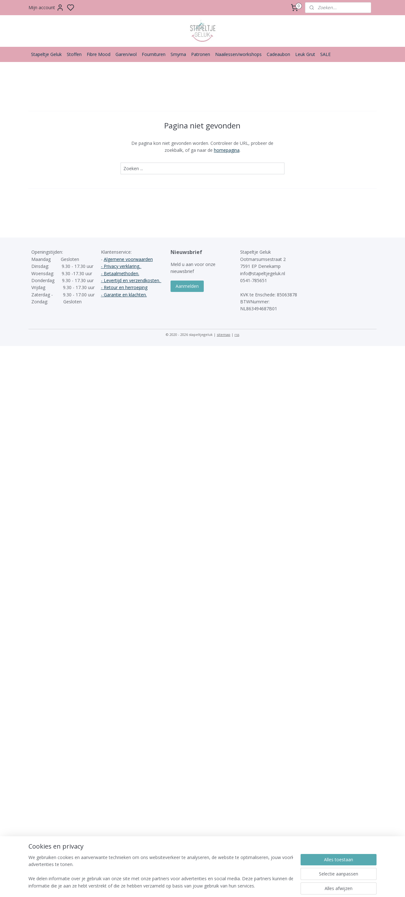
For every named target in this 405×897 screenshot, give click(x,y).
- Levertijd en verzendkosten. (131, 280)
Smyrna (178, 54)
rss (236, 334)
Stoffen (74, 54)
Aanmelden (187, 286)
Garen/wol (126, 54)
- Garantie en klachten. (124, 295)
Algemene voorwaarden (128, 259)
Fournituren (153, 54)
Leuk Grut (305, 54)
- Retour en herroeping (124, 287)
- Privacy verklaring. (121, 266)
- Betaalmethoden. (120, 273)
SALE (325, 54)
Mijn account (46, 7)
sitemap (223, 334)
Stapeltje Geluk (46, 54)
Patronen (200, 54)
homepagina (227, 150)
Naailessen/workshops (238, 54)
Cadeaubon (278, 54)
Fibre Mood (98, 54)
